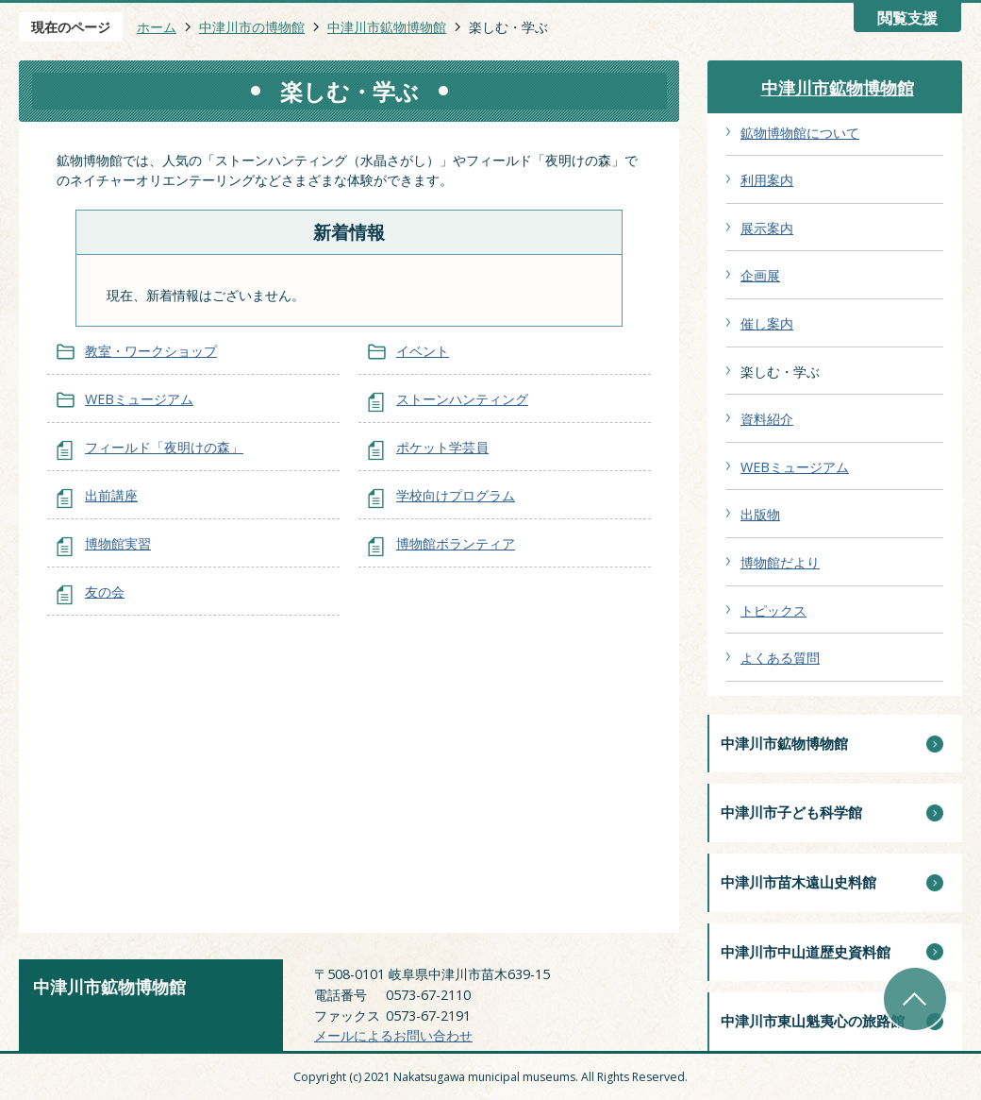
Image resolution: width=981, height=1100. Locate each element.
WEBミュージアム (139, 399)
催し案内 (766, 323)
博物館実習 (118, 543)
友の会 (105, 592)
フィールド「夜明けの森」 (164, 447)
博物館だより (780, 562)
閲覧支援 (907, 18)
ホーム (156, 27)
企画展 (760, 275)
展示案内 (766, 228)
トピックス (773, 610)
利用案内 (766, 180)
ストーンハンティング (462, 399)
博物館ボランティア (455, 543)
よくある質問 (780, 658)
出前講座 (111, 495)
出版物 (760, 514)
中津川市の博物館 (252, 27)
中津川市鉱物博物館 (386, 27)
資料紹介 (766, 419)
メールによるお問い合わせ (393, 1035)
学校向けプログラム (455, 495)
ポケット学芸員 (442, 447)
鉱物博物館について (799, 133)
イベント (422, 351)
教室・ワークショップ (151, 351)
